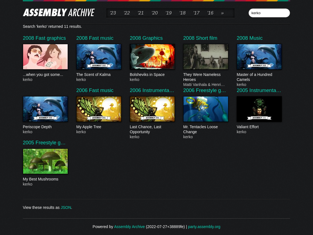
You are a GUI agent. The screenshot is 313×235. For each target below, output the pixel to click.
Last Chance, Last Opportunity (152, 130)
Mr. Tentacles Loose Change (205, 130)
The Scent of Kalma (98, 74)
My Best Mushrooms (45, 179)
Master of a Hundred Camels (259, 77)
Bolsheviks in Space (152, 74)
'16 (210, 13)
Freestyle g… (211, 90)
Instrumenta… (158, 90)
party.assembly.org (204, 226)
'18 (182, 13)
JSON (66, 207)
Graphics (153, 38)
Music (256, 38)
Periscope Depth (45, 127)
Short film (206, 38)
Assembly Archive (129, 226)
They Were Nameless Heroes (205, 77)
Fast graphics (51, 38)
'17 (196, 13)
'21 (141, 13)
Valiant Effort (259, 127)
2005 (243, 90)
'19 (168, 13)
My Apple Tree (98, 127)
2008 (29, 38)
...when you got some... (45, 74)
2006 (82, 90)
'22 (127, 13)
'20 (154, 13)
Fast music (101, 38)
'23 (113, 13)
